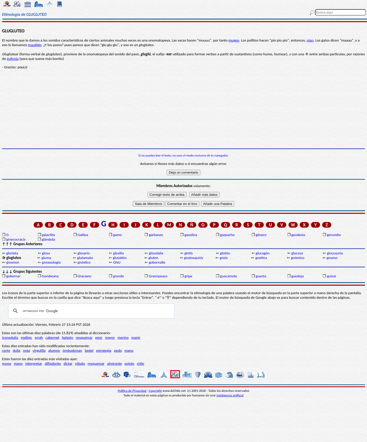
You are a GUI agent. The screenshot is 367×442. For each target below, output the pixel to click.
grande (118, 276)
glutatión (119, 257)
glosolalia (156, 253)
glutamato (85, 257)
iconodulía (10, 337)
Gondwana (50, 276)
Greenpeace (158, 276)
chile (140, 363)
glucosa (297, 253)
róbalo (80, 363)
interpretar (33, 363)
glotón (225, 253)
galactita (48, 234)
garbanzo (156, 234)
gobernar (13, 276)
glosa (46, 253)
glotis (188, 253)
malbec (26, 337)
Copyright (155, 391)
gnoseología (51, 262)
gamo (117, 234)
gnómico (297, 257)
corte (6, 350)
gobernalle (157, 262)
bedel (89, 350)
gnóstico (83, 262)
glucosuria (335, 253)
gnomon (12, 262)
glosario (83, 253)
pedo (118, 350)
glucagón (263, 253)
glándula (48, 239)
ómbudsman (72, 350)
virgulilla (39, 350)
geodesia (298, 234)
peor (98, 337)
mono (6, 363)
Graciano (84, 276)
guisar (331, 276)
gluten (153, 257)
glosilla (118, 253)
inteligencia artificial (230, 395)
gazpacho (227, 234)
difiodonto (53, 363)
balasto (67, 337)
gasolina (190, 234)
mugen (233, 40)
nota (26, 350)
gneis (224, 257)
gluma (46, 257)
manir (135, 337)
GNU (117, 262)
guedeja (297, 276)
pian (310, 40)
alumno (54, 350)
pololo (129, 363)
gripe (188, 276)
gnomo (331, 257)
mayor (110, 337)
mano (128, 350)
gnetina (261, 257)
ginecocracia (15, 239)
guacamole (228, 276)
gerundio (334, 234)
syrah (39, 337)
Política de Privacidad (132, 391)
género (261, 234)
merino (123, 337)
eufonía (13, 58)
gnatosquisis (193, 257)
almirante (114, 363)
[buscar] (90, 311)
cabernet (52, 337)
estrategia (103, 350)
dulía (16, 350)
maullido (34, 45)
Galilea (82, 234)
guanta (261, 276)
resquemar (84, 337)
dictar (67, 363)
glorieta (12, 253)
